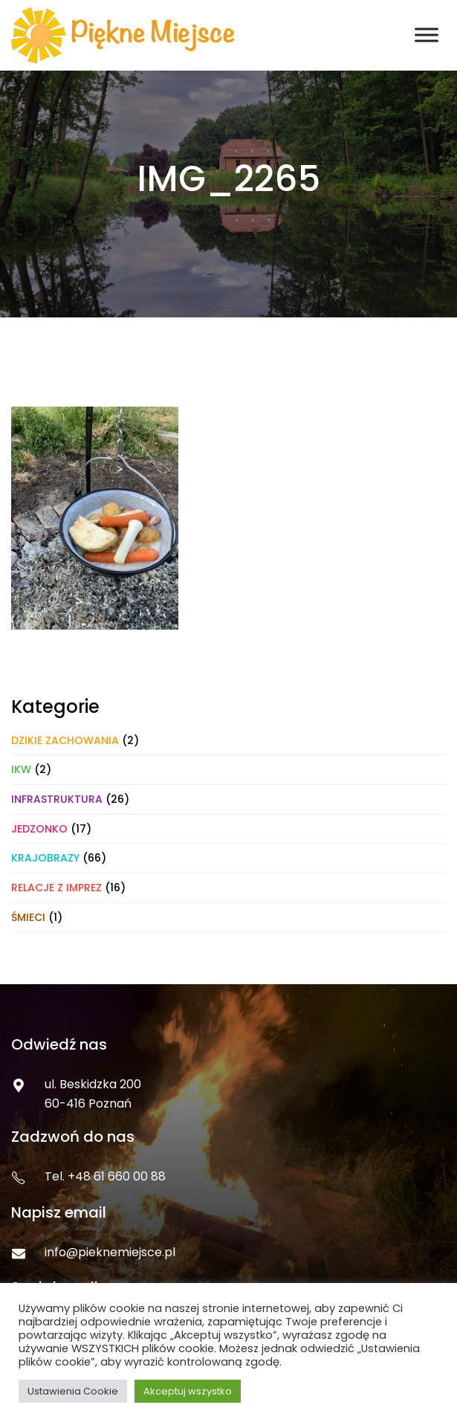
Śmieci (28, 917)
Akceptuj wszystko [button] (187, 1391)
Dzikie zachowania (65, 740)
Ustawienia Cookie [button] (72, 1391)
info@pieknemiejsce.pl (110, 1252)
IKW (21, 769)
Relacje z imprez (56, 887)
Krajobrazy (45, 857)
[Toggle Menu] (426, 35)
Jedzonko (39, 828)
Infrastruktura (57, 799)
